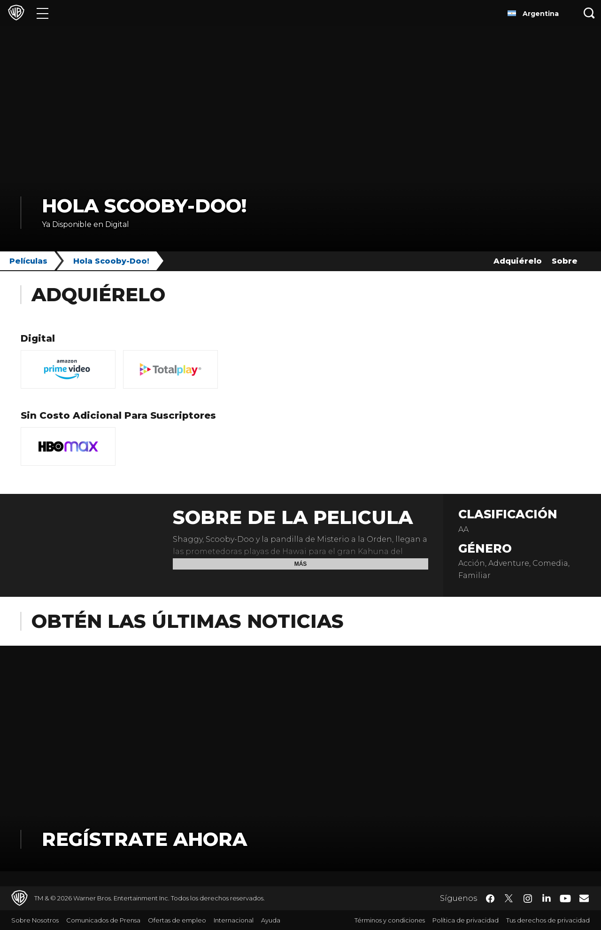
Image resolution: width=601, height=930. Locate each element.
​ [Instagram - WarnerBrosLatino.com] (527, 898)
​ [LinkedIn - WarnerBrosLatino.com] (546, 897)
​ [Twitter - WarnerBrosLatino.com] (509, 898)
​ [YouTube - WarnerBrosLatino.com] (565, 898)
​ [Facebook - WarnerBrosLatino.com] (490, 898)
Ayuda (270, 920)
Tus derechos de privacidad (548, 920)
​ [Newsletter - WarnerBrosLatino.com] (584, 898)
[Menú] (42, 13)
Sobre (565, 261)
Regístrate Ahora (144, 839)
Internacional (234, 920)
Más (300, 564)
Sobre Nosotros (35, 920)
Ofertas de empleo (177, 920)
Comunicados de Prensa (103, 920)
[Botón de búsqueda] (589, 13)
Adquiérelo (517, 261)
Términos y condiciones (389, 920)
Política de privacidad (465, 920)
